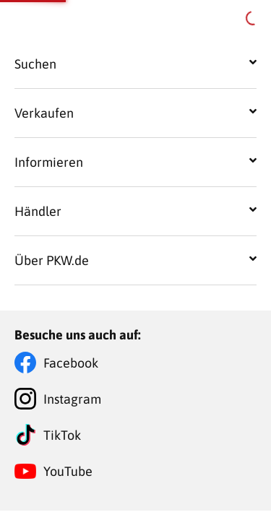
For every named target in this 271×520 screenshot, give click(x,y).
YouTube (68, 471)
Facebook (70, 362)
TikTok (62, 435)
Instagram (72, 399)
